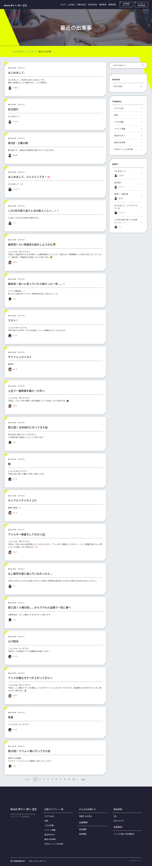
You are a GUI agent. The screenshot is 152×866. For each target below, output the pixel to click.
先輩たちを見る (85, 816)
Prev (27, 780)
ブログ (63, 4)
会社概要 (82, 829)
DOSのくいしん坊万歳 (53, 843)
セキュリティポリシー (38, 861)
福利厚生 (103, 4)
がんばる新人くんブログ (23, 51)
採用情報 (82, 834)
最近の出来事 (50, 839)
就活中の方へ (50, 834)
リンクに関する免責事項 (124, 834)
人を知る (71, 4)
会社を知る (92, 4)
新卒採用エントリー (126, 4)
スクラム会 (49, 816)
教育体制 (112, 4)
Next (83, 780)
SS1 (115, 816)
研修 (46, 820)
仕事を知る (81, 4)
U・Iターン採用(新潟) (141, 4)
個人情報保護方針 (17, 861)
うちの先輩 (49, 825)
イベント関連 (50, 830)
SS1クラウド (119, 820)
